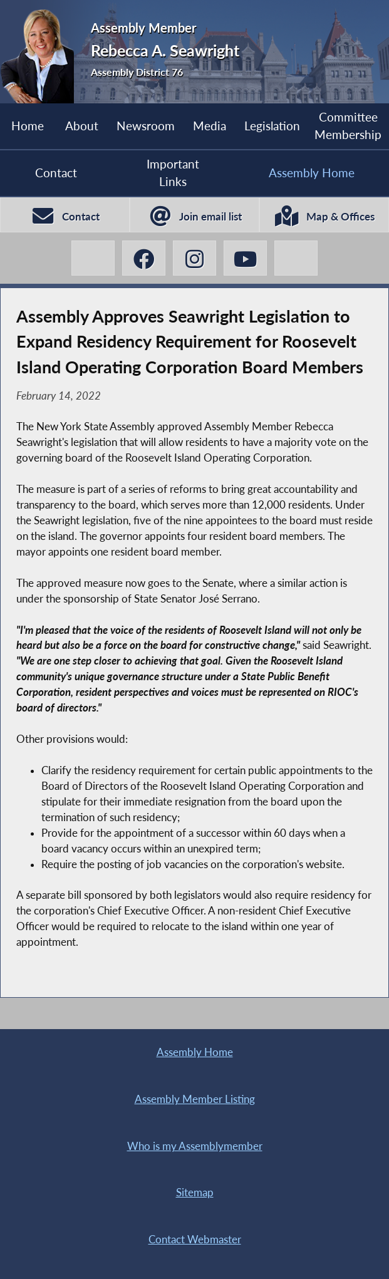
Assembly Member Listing (195, 1099)
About (81, 125)
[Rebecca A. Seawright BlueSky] (295, 258)
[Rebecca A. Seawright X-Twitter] (92, 258)
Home (27, 125)
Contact (56, 172)
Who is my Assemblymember (194, 1146)
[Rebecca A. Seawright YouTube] (245, 258)
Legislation (272, 125)
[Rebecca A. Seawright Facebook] (143, 258)
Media (209, 125)
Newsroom (146, 125)
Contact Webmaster (194, 1239)
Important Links (173, 173)
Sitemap (195, 1192)
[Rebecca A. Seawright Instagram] (194, 258)
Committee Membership (347, 126)
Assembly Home (312, 172)
